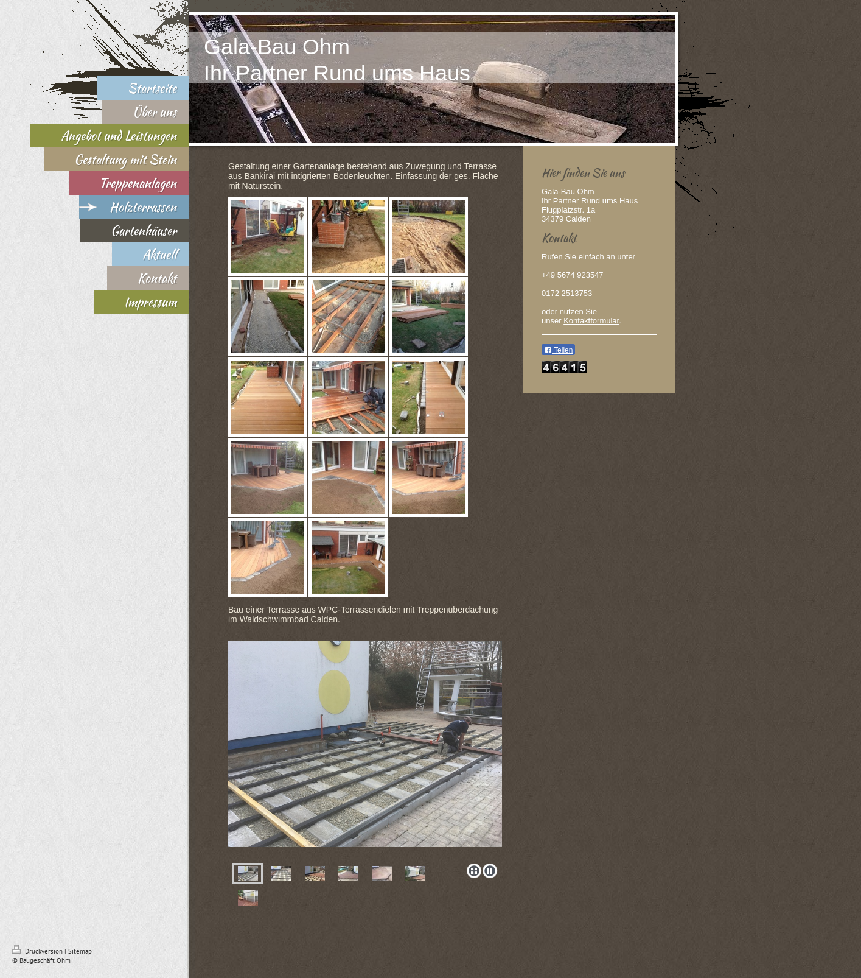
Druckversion (38, 951)
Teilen (558, 350)
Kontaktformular (591, 320)
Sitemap (80, 951)
